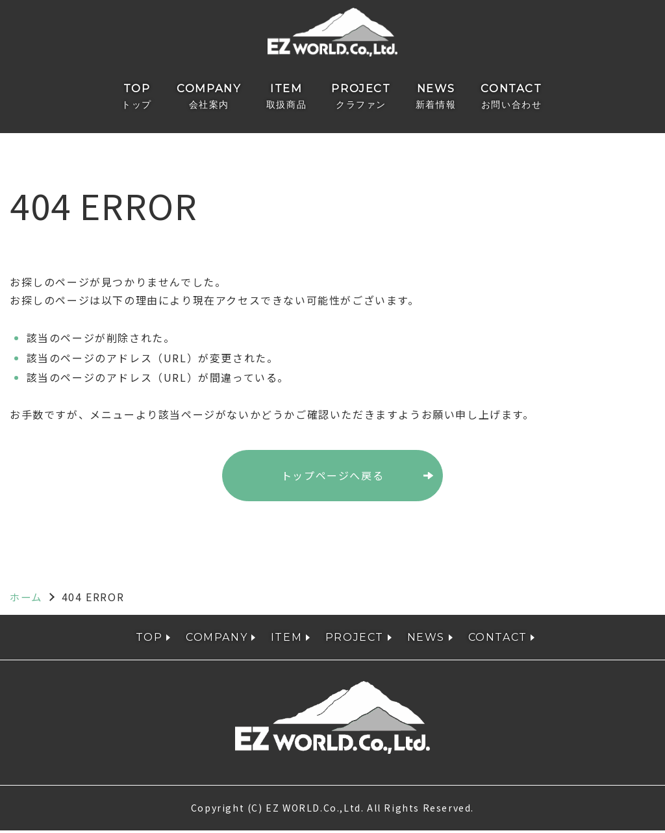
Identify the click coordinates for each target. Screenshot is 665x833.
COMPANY (216, 97)
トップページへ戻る (332, 478)
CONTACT (500, 97)
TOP (149, 97)
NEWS (428, 97)
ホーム (27, 598)
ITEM (288, 97)
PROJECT (358, 97)
